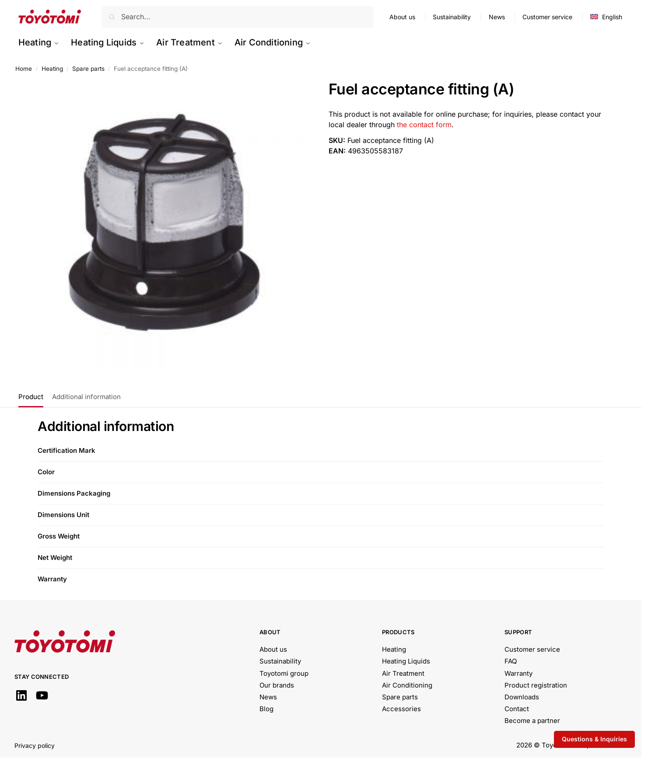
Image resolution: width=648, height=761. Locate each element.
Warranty (518, 673)
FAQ (510, 661)
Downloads (521, 697)
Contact (516, 709)
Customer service (547, 17)
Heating (52, 68)
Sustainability (452, 17)
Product (30, 397)
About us (402, 17)
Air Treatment (403, 673)
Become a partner (532, 720)
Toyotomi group (283, 673)
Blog (266, 709)
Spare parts (88, 68)
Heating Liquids (406, 661)
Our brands (276, 685)
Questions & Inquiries (594, 739)
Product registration (535, 685)
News (497, 17)
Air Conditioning (407, 685)
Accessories (401, 709)
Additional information (86, 397)
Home (23, 68)
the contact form (424, 124)
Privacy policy (34, 745)
